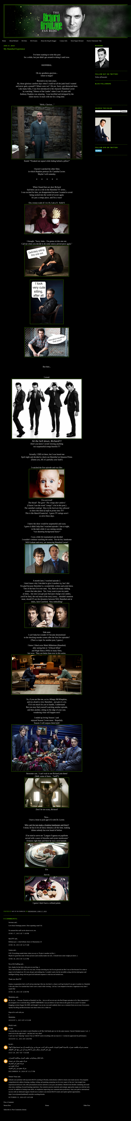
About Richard (13, 41)
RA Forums (33, 41)
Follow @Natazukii (101, 77)
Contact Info (63, 41)
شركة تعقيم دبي (14, 1066)
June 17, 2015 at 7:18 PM (19, 933)
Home (4, 41)
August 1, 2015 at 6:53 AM (20, 1020)
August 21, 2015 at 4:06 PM (20, 1039)
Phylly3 (11, 1025)
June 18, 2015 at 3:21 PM (19, 959)
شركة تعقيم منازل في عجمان (18, 1061)
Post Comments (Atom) (19, 1109)
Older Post (87, 1105)
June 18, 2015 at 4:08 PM (19, 992)
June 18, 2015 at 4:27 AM (19, 945)
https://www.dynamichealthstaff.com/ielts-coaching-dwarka (27, 1094)
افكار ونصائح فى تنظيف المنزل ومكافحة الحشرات (24, 1058)
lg (9, 1044)
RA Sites (24, 41)
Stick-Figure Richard (77, 41)
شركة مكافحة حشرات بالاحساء (73, 1047)
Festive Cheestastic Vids (94, 41)
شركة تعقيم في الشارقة (16, 1063)
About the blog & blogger (48, 41)
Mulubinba (12, 997)
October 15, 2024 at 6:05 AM (21, 1097)
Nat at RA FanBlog (14, 964)
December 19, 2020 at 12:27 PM (22, 1071)
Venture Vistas (13, 1076)
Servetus (11, 922)
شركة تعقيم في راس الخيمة (17, 1068)
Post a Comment (9, 1102)
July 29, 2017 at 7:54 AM (19, 1053)
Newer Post (7, 1105)
